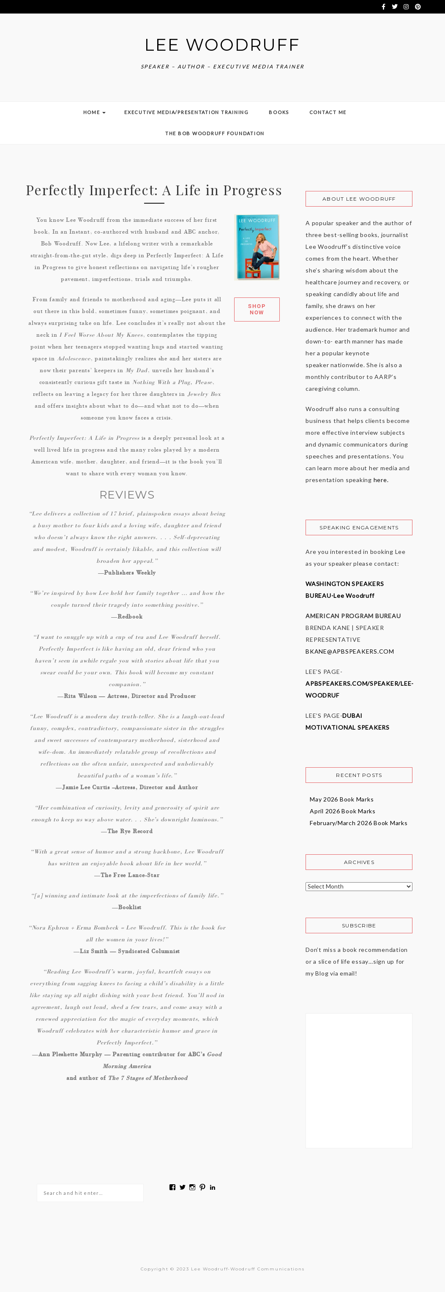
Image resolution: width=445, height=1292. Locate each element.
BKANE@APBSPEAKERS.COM (350, 649)
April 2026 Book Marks (343, 808)
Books (278, 110)
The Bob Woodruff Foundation (214, 131)
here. (380, 477)
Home (94, 110)
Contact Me (327, 110)
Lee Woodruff (223, 44)
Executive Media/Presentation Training (186, 110)
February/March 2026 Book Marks (359, 820)
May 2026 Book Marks (342, 797)
